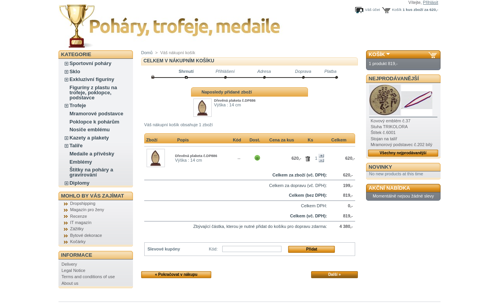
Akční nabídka (389, 188)
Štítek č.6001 (383, 132)
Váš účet (372, 9)
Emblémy (80, 162)
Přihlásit (430, 2)
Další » (334, 274)
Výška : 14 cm (227, 104)
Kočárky (78, 241)
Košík (397, 9)
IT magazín (81, 222)
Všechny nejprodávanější (403, 153)
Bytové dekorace (86, 235)
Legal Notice (73, 270)
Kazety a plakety (89, 138)
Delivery (69, 264)
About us (70, 283)
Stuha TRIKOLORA (389, 126)
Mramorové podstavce (96, 113)
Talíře (76, 145)
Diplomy (79, 183)
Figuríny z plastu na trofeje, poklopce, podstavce (93, 93)
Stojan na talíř (384, 138)
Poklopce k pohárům (94, 122)
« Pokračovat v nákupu (176, 274)
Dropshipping (83, 203)
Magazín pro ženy (87, 209)
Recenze (78, 216)
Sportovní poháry (90, 63)
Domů (146, 52)
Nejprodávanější (394, 78)
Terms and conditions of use (88, 276)
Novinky (380, 167)
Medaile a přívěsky (91, 154)
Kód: (213, 249)
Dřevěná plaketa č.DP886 (235, 100)
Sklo (74, 71)
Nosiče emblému (89, 129)
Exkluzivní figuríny (91, 79)
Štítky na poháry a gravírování (91, 172)
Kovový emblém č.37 (391, 120)
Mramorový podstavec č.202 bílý (401, 144)
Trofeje (77, 105)
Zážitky (77, 228)
